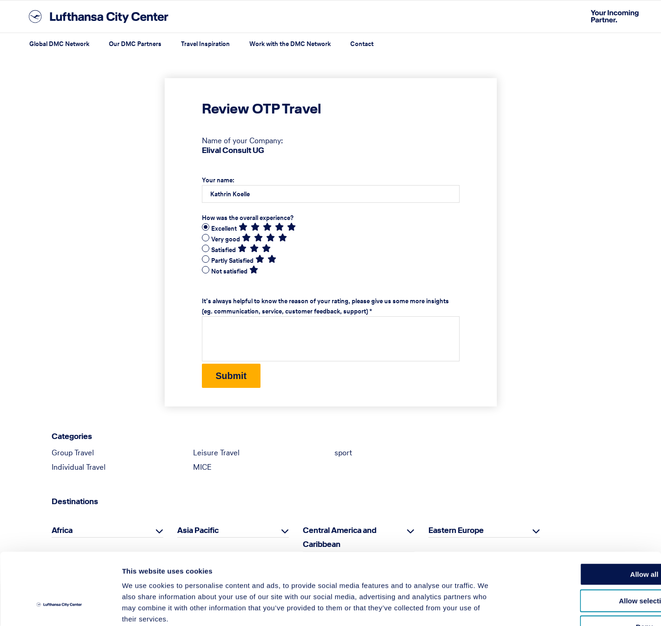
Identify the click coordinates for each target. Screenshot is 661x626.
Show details (488, 608)
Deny (583, 567)
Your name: (218, 180)
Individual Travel (79, 467)
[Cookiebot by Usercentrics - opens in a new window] (60, 608)
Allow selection (583, 541)
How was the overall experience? (248, 217)
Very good (225, 239)
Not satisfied (229, 271)
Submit (232, 376)
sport (343, 453)
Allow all (583, 515)
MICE (202, 467)
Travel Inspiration (205, 44)
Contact (362, 44)
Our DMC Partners (135, 44)
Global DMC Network (59, 44)
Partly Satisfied (232, 260)
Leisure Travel (216, 453)
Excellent (224, 228)
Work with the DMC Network (290, 44)
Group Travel (73, 453)
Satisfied (223, 250)
